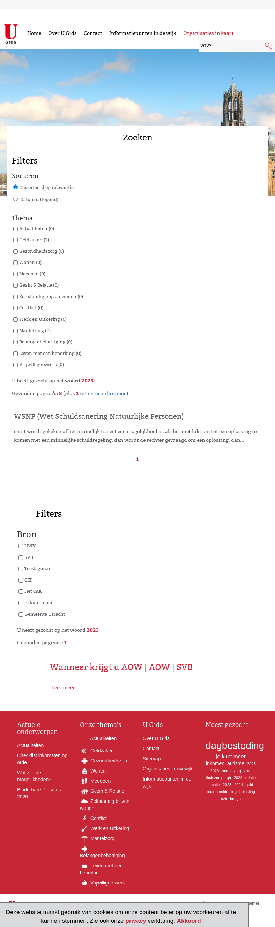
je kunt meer (231, 756)
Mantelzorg (97, 838)
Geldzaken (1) (34, 239)
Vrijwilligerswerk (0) (41, 364)
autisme (235, 763)
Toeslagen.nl (38, 568)
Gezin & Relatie (102, 791)
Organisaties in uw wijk (167, 769)
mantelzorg (231, 771)
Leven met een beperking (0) (50, 353)
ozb (224, 799)
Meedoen (95, 781)
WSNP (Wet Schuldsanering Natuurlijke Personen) (99, 416)
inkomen (215, 763)
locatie (214, 785)
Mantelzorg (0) (35, 330)
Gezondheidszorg (104, 760)
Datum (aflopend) (39, 199)
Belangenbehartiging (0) (45, 341)
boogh (235, 799)
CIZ (28, 580)
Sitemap (152, 758)
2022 (238, 778)
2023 (227, 785)
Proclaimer (249, 903)
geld (249, 785)
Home (34, 33)
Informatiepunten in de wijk (142, 33)
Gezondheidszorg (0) (41, 251)
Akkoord (189, 921)
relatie (250, 778)
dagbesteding (235, 745)
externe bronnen (107, 393)
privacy (135, 921)
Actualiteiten (30, 745)
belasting (247, 792)
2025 (251, 764)
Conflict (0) (31, 307)
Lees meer (63, 687)
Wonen (93, 771)
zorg (248, 771)
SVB (28, 557)
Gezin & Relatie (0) (39, 285)
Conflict (93, 818)
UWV (30, 545)
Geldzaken (97, 750)
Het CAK (33, 591)
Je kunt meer (38, 602)
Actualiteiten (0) (36, 228)
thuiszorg (214, 778)
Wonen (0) (30, 262)
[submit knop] (269, 46)
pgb (227, 778)
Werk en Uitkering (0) (43, 319)
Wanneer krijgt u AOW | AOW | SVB (121, 667)
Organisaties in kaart (208, 33)
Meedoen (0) (32, 273)
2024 (238, 785)
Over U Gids (62, 33)
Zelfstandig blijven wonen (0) (51, 296)
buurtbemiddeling (222, 792)
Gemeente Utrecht (44, 614)
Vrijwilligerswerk (102, 883)
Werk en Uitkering (104, 828)
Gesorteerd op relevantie (47, 187)
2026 (214, 771)
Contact (93, 33)
